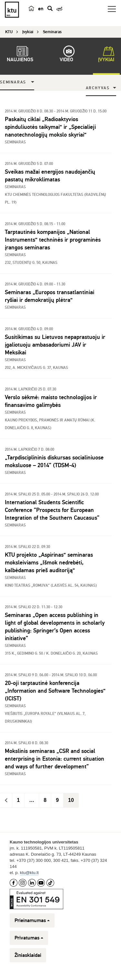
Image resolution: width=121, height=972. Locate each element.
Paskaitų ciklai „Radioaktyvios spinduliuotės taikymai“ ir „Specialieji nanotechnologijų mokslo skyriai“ (50, 127)
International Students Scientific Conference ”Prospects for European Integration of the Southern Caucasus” (52, 510)
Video (66, 55)
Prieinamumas (32, 920)
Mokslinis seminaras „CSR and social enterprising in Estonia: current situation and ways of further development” (54, 758)
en (40, 8)
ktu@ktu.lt (29, 872)
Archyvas (98, 88)
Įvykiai (106, 55)
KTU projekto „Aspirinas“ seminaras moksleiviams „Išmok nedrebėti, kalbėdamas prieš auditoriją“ (49, 562)
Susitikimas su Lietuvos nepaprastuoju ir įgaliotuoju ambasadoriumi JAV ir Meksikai (55, 344)
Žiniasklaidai (28, 955)
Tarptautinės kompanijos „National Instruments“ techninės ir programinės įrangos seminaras (53, 239)
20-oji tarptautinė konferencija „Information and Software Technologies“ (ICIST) (55, 690)
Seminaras (13, 82)
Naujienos (20, 55)
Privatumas (29, 938)
